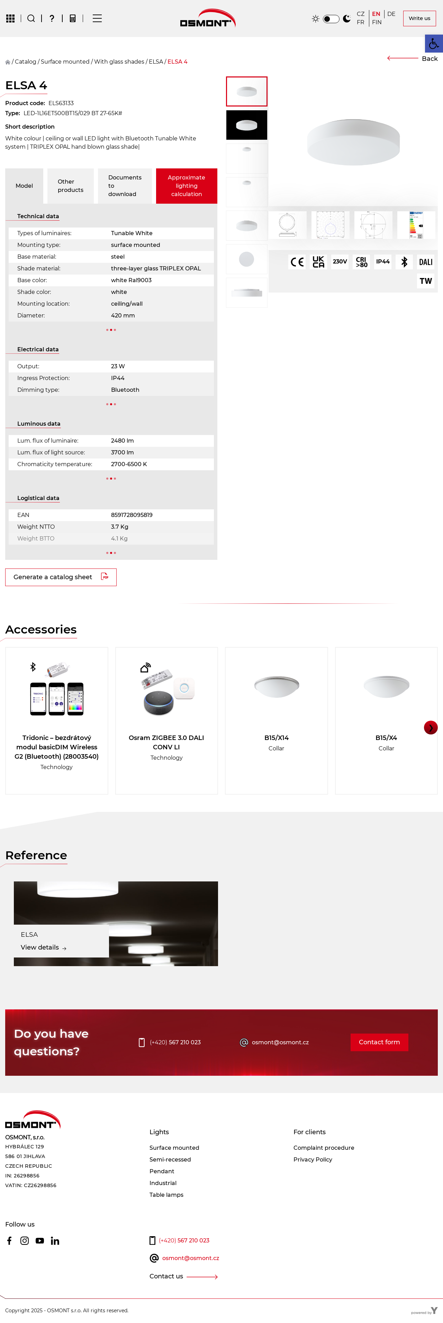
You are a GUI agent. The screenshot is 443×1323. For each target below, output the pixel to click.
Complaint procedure (323, 1148)
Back (430, 59)
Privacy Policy (312, 1160)
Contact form (379, 1043)
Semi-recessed (170, 1160)
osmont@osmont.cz (280, 1042)
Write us (420, 18)
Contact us (166, 1276)
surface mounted (65, 62)
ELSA (156, 62)
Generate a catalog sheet (52, 577)
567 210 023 (175, 1043)
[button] (247, 92)
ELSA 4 (178, 62)
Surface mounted (174, 1148)
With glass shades (119, 62)
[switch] (331, 19)
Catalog (25, 62)
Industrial (163, 1183)
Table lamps (166, 1195)
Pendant (162, 1171)
